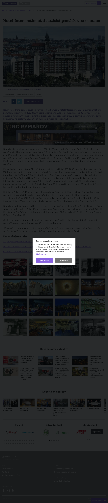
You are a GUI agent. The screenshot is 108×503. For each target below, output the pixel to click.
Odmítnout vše (41, 254)
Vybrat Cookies (63, 260)
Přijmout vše (44, 260)
